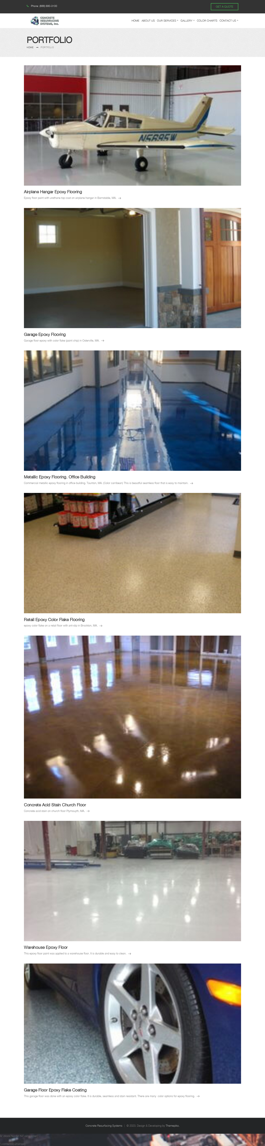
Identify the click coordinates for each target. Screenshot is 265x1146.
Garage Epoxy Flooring (45, 334)
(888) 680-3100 (48, 5)
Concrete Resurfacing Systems (104, 1125)
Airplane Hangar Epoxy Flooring (53, 191)
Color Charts (207, 20)
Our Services (166, 20)
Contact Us (228, 20)
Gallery (186, 20)
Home (135, 20)
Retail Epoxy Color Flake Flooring (54, 619)
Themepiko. (172, 1125)
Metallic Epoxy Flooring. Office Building (59, 477)
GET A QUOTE (224, 6)
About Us (148, 20)
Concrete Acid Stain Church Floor (55, 804)
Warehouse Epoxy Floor (46, 947)
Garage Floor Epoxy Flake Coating (55, 1090)
